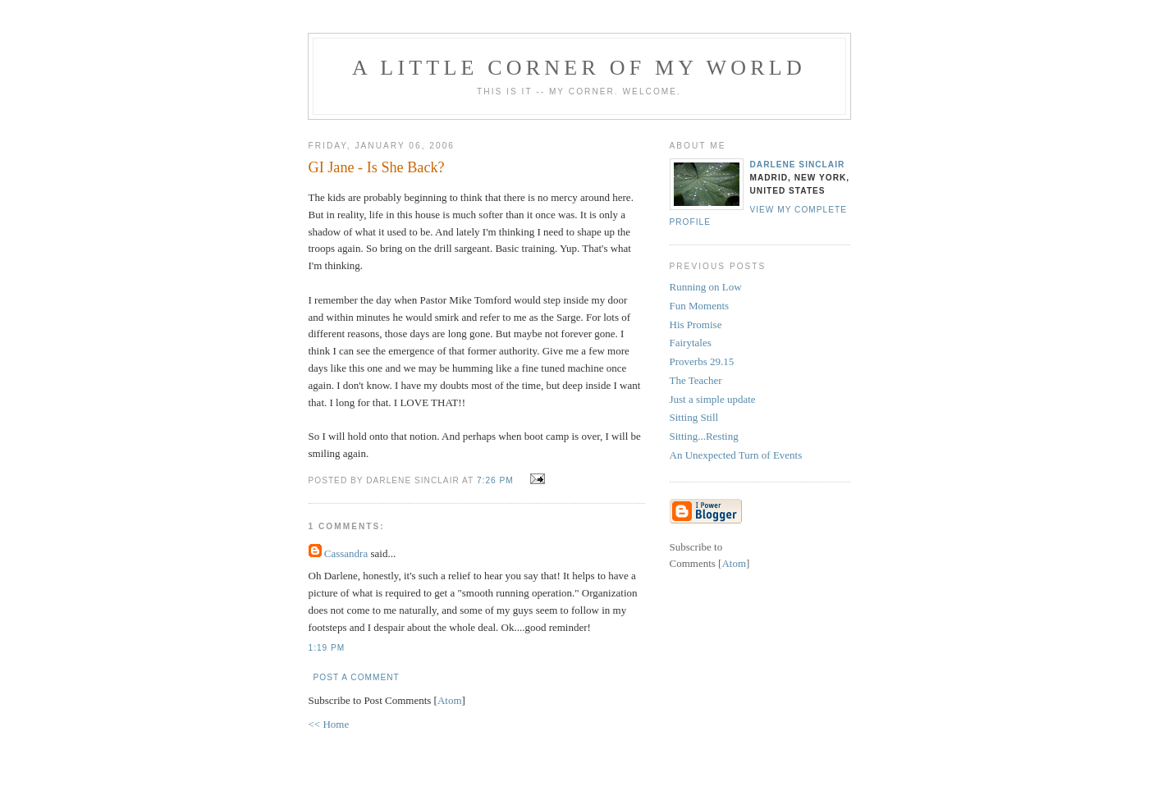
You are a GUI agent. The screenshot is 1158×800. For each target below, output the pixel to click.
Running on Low (706, 287)
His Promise (696, 324)
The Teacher (696, 380)
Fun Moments (700, 305)
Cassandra (346, 553)
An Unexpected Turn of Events (736, 455)
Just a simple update (713, 399)
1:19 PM (327, 647)
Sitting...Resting (704, 436)
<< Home (329, 724)
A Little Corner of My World (579, 68)
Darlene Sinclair (797, 164)
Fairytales (691, 342)
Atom (449, 700)
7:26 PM (497, 480)
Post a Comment (357, 677)
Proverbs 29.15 (702, 361)
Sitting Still (694, 417)
